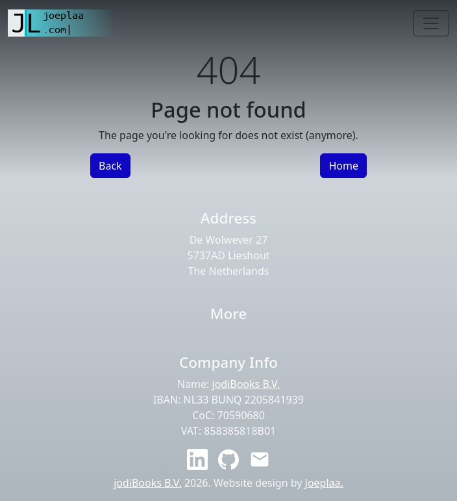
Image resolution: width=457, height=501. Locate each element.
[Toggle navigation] (431, 23)
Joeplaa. (324, 483)
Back (110, 166)
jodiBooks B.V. (246, 384)
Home (343, 166)
